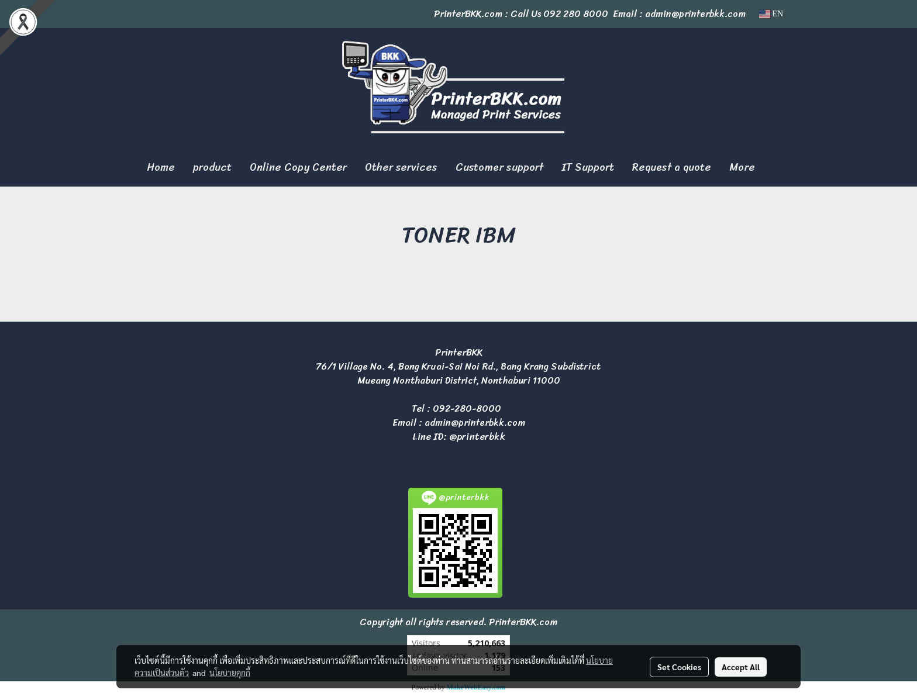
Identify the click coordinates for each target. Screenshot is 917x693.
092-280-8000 (467, 408)
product (212, 167)
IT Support (587, 167)
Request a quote (671, 167)
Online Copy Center (298, 167)
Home (161, 167)
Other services (401, 167)
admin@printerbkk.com (475, 422)
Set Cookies (679, 666)
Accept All (741, 666)
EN (771, 13)
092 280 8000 (575, 13)
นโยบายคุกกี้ (229, 672)
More (742, 167)
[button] (774, 168)
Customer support (499, 167)
